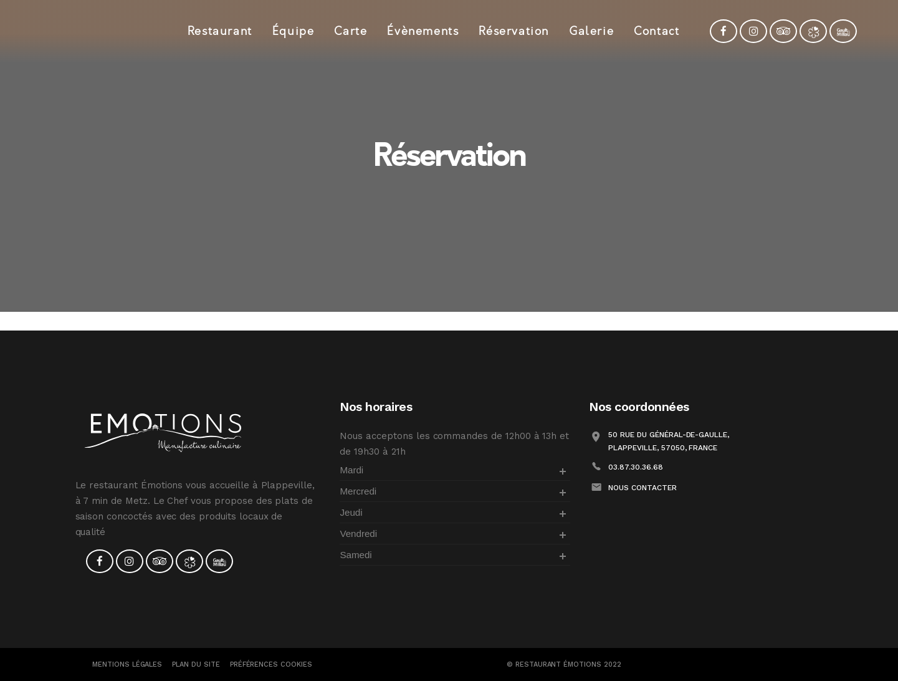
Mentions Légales (127, 664)
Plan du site (195, 664)
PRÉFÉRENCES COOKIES (271, 664)
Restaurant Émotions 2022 (568, 664)
